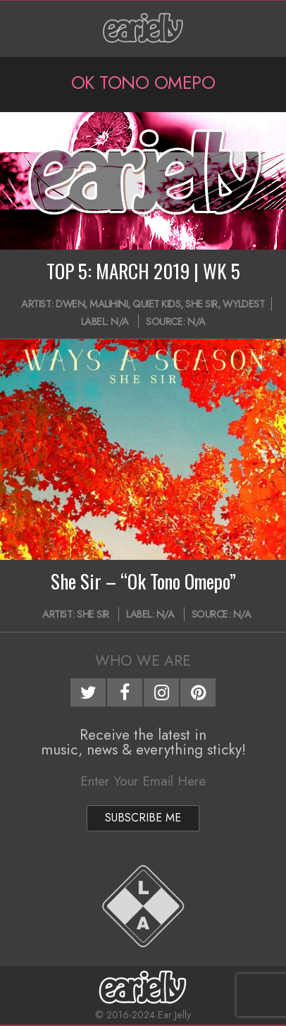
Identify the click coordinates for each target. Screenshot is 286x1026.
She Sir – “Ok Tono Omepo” (143, 581)
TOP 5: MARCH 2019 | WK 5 (143, 271)
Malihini (108, 304)
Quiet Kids (156, 304)
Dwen (70, 304)
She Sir (201, 304)
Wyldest (244, 304)
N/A (120, 321)
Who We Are (143, 660)
